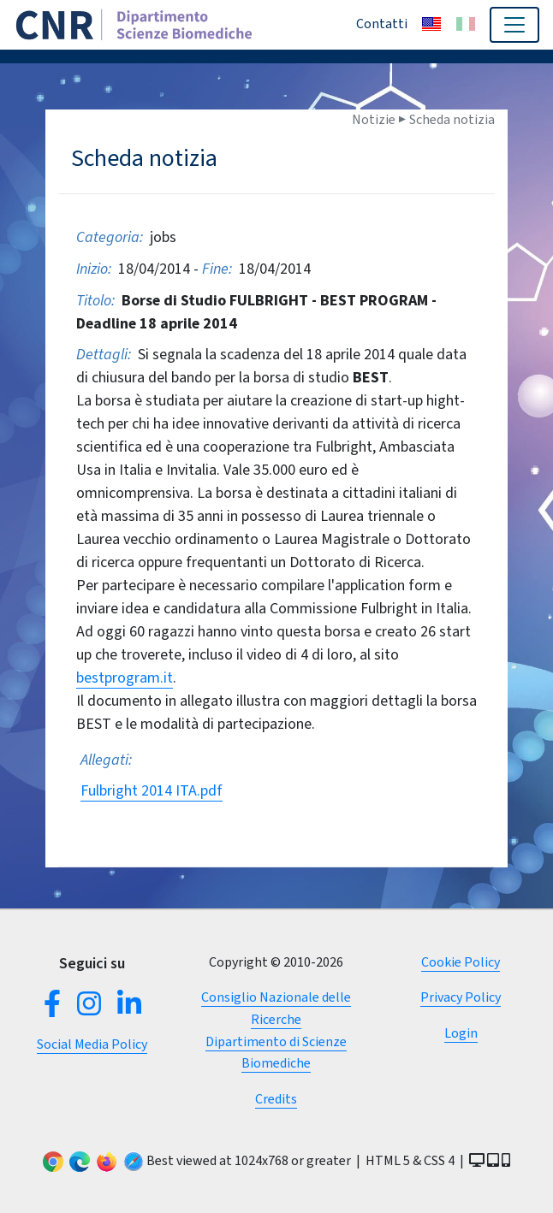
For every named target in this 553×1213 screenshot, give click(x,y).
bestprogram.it (124, 677)
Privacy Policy (460, 997)
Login (461, 1033)
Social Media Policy (92, 1044)
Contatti (381, 24)
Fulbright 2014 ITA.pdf (151, 790)
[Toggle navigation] (514, 25)
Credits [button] (276, 1099)
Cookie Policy (460, 962)
